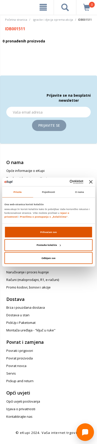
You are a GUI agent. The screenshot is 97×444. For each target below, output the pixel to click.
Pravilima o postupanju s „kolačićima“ (44, 217)
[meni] (43, 7)
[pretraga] (65, 7)
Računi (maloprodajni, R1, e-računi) (32, 279)
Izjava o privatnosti (20, 409)
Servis (11, 373)
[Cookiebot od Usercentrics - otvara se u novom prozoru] (62, 182)
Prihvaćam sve (48, 232)
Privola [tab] (18, 192)
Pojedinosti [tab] (48, 192)
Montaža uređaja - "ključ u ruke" (30, 330)
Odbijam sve (49, 258)
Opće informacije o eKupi (25, 170)
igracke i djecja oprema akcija (53, 19)
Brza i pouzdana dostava (25, 307)
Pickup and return (20, 381)
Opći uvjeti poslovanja (23, 401)
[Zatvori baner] (91, 182)
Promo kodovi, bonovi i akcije (28, 287)
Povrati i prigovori (19, 350)
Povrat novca (16, 365)
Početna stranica (16, 19)
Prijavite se (49, 125)
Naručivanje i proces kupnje (27, 272)
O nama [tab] (79, 192)
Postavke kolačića (49, 245)
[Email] (48, 112)
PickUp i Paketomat (21, 322)
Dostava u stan (17, 315)
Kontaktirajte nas (19, 416)
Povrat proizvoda (19, 358)
